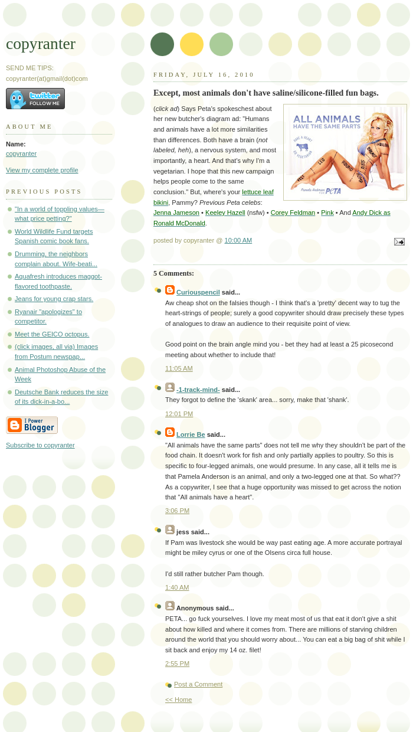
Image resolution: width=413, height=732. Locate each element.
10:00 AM (239, 240)
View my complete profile (42, 170)
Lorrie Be (190, 434)
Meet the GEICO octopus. (52, 334)
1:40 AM (177, 587)
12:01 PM (179, 413)
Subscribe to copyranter (40, 445)
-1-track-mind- (198, 389)
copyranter (41, 43)
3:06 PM (177, 510)
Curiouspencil (198, 292)
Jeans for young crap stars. (54, 298)
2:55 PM (177, 663)
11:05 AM (179, 368)
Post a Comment (198, 684)
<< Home (178, 699)
